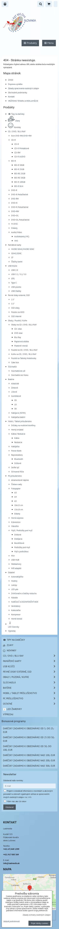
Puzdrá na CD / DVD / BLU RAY (24, 349)
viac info (27, 797)
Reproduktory (17, 454)
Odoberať (10, 807)
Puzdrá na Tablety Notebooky (23, 358)
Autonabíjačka (17, 576)
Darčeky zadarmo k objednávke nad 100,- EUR (29, 755)
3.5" (12, 303)
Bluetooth (18, 459)
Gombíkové (16, 396)
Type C (14, 282)
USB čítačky (16, 291)
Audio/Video (16, 232)
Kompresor (15, 614)
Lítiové (14, 391)
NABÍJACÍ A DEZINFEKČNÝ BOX (24, 601)
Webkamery (16, 564)
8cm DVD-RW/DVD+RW (21, 135)
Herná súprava (17, 517)
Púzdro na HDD (17, 312)
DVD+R (14, 202)
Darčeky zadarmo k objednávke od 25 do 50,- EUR (29, 739)
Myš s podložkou (21, 551)
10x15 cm (18, 505)
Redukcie (18, 442)
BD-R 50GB (19, 165)
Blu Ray (17, 337)
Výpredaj (11, 630)
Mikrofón (15, 526)
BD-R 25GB (19, 169)
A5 (15, 501)
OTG (13, 278)
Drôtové (17, 463)
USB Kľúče (12, 265)
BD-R (13, 160)
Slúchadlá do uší (18, 370)
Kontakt (11, 96)
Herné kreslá (16, 618)
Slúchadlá (12, 366)
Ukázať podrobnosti (11, 921)
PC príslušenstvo (15, 475)
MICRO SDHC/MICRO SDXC (22, 249)
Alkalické (15, 383)
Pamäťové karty (14, 244)
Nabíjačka (15, 446)
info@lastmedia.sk (11, 863)
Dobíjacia (18, 538)
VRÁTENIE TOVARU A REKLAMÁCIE (23, 100)
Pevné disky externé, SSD (19, 295)
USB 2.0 (14, 270)
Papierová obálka (21, 341)
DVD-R (14, 190)
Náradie (14, 597)
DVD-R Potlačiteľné (19, 194)
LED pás (14, 589)
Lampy (14, 585)
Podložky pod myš (22, 547)
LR (15, 404)
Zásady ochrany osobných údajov (37, 915)
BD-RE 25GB (19, 173)
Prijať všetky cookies (39, 923)
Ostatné (11, 572)
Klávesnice (15, 522)
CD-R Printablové (21, 148)
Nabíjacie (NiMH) (18, 412)
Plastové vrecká (21, 345)
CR (15, 400)
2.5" (12, 299)
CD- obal (18, 328)
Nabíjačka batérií (18, 417)
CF (12, 257)
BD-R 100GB (19, 181)
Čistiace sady (16, 484)
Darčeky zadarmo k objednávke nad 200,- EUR (29, 760)
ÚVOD (10, 79)
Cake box (15, 362)
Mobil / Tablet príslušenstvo (20, 421)
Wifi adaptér (16, 568)
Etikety (17, 513)
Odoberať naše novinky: (13, 780)
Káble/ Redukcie (18, 433)
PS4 (12, 555)
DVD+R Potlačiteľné (19, 207)
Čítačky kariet (16, 261)
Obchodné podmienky (17, 92)
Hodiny (14, 580)
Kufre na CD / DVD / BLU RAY (23, 354)
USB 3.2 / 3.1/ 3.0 (18, 274)
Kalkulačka (15, 610)
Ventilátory (15, 606)
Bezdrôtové (19, 543)
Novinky (14, 127)
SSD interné (16, 316)
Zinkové (14, 387)
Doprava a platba (15, 84)
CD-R (13, 139)
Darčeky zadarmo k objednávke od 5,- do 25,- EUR (28, 730)
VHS (16, 240)
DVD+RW (15, 211)
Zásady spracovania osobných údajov (23, 88)
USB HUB (15, 559)
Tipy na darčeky (16, 114)
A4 (15, 496)
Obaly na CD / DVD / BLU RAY (24, 324)
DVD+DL (15, 215)
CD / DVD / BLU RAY (16, 131)
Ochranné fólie (17, 471)
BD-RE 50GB (19, 177)
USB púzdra (16, 286)
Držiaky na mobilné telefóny (23, 425)
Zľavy (14, 120)
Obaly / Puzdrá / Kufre (17, 320)
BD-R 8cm (18, 186)
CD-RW (17, 152)
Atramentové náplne (20, 480)
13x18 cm (18, 509)
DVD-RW (15, 198)
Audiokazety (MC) (21, 236)
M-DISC (14, 223)
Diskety (14, 228)
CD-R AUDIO (19, 156)
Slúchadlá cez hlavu (19, 375)
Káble (16, 438)
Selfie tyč (15, 467)
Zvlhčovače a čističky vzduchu (24, 593)
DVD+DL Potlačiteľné (20, 219)
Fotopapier (15, 488)
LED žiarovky (12, 709)
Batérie (11, 379)
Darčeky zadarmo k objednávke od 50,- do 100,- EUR (27, 748)
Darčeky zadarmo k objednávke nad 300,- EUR (29, 765)
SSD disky (15, 307)
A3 (15, 492)
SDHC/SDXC (16, 253)
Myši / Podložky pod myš (21, 530)
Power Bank (16, 450)
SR (15, 408)
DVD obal (18, 333)
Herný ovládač (17, 429)
